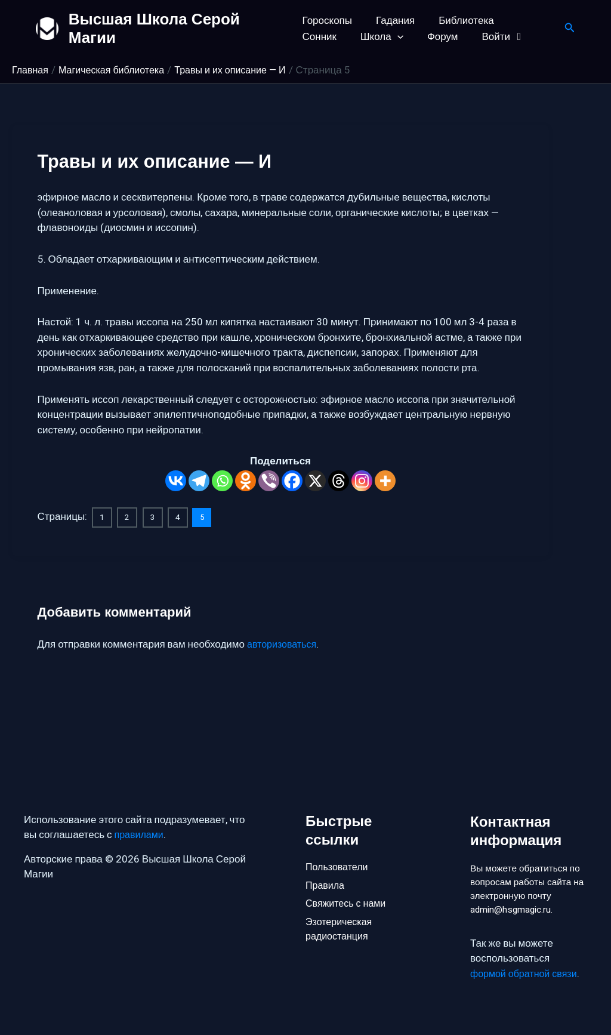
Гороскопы (327, 20)
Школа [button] (324, 37)
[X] (315, 480)
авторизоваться (283, 643)
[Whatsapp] (222, 480)
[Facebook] (292, 480)
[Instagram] (361, 480)
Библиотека (458, 20)
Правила (326, 865)
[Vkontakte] (175, 480)
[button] (339, 37)
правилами (140, 813)
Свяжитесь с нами (348, 885)
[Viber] (268, 480)
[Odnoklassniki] (245, 480)
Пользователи (339, 845)
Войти (438, 36)
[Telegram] (199, 480)
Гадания (391, 20)
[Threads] (338, 480)
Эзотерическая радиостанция (341, 913)
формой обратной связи (526, 973)
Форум (380, 36)
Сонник (524, 20)
